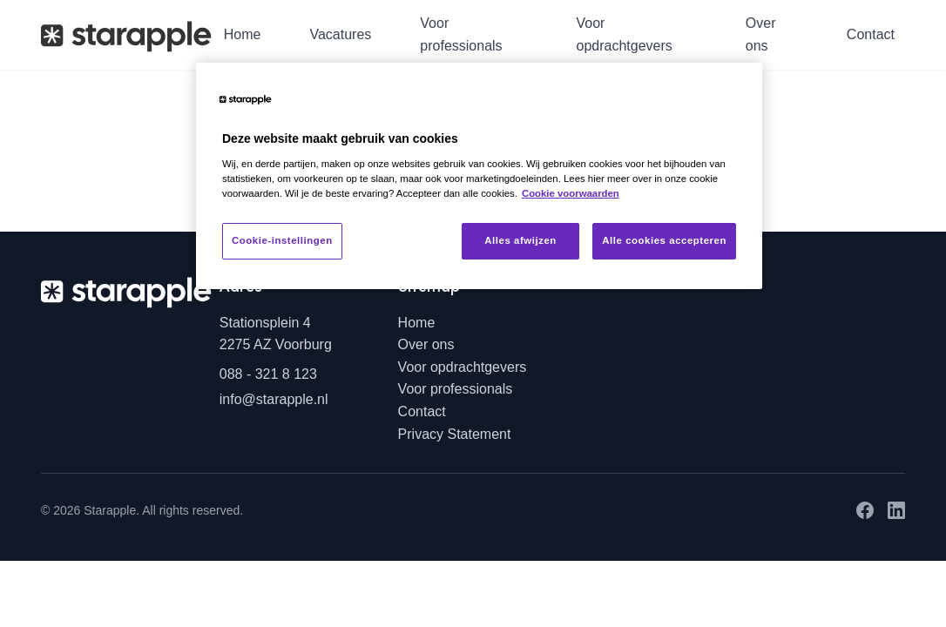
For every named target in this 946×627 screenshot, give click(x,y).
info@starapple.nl (274, 399)
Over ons (761, 34)
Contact (871, 34)
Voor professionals (461, 34)
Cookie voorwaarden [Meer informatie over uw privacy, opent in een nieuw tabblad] (570, 193)
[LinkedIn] (896, 510)
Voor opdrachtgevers (624, 34)
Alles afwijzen (520, 240)
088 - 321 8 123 (268, 374)
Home (242, 34)
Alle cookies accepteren (664, 240)
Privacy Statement (454, 434)
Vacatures (340, 34)
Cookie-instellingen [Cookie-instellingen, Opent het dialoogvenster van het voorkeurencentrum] (282, 240)
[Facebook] (865, 510)
